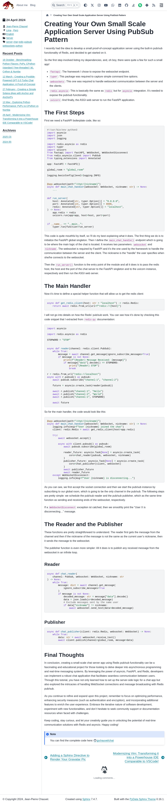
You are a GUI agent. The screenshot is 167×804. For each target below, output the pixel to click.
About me (22, 5)
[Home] (47, 15)
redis (20, 42)
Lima (8, 30)
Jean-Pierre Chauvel (17, 26)
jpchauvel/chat (105, 740)
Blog (32, 5)
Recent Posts (13, 53)
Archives (9, 130)
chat (15, 42)
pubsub (28, 42)
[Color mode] (85, 5)
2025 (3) (7, 136)
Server (9, 38)
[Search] (66, 5)
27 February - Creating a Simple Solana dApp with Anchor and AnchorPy (19, 93)
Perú (15, 30)
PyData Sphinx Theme (143, 799)
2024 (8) (7, 141)
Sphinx (86, 799)
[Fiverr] (140, 5)
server (9, 42)
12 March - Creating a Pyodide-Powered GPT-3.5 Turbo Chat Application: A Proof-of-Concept (19, 80)
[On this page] (161, 5)
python (19, 45)
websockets (9, 45)
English (10, 34)
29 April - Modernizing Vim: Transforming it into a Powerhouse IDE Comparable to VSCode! (20, 119)
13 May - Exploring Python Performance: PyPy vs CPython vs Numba (20, 106)
